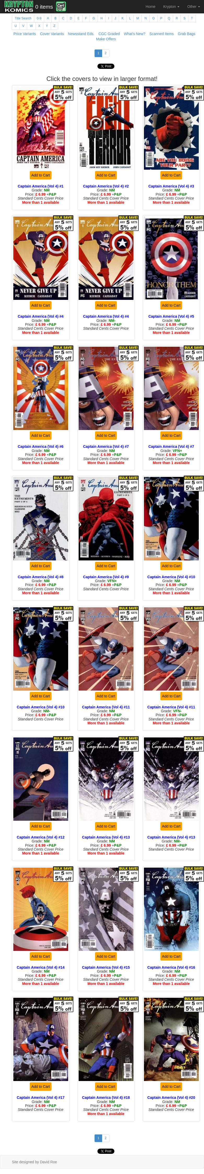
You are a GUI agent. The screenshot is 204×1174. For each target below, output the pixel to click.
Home (150, 6)
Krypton (171, 6)
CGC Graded (109, 34)
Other (193, 6)
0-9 (39, 18)
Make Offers (106, 39)
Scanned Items (161, 34)
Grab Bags (186, 34)
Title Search (23, 18)
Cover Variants (52, 34)
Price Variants (25, 34)
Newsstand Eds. (81, 34)
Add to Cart (40, 175)
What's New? (134, 34)
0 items (44, 7)
